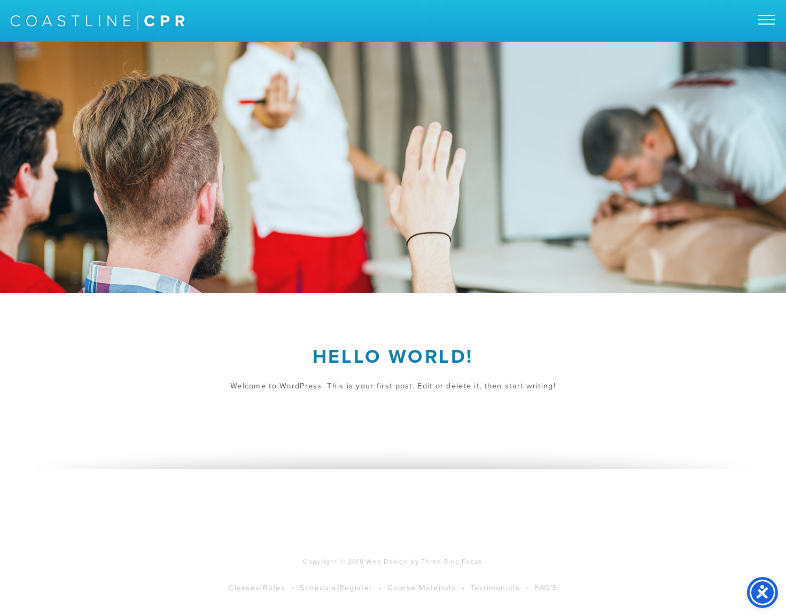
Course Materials (421, 596)
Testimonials (494, 596)
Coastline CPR (97, 21)
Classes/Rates (256, 596)
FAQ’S (545, 596)
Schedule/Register (336, 596)
